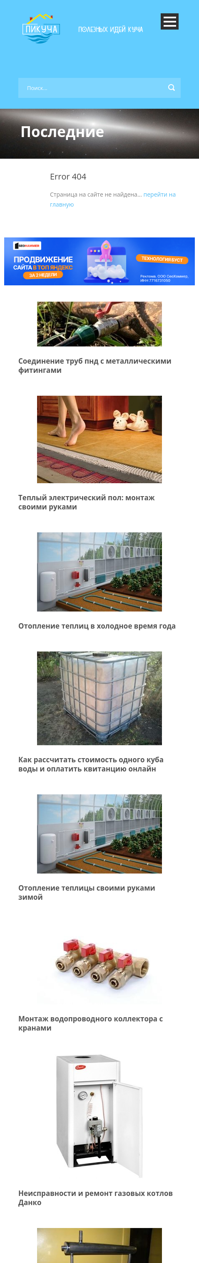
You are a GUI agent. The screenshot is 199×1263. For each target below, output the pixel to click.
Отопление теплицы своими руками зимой (86, 892)
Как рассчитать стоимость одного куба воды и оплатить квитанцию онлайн (91, 764)
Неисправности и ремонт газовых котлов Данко (95, 1197)
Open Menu (170, 21)
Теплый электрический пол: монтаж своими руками (86, 502)
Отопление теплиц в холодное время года (97, 626)
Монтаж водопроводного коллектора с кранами (90, 1023)
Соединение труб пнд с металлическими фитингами (95, 365)
